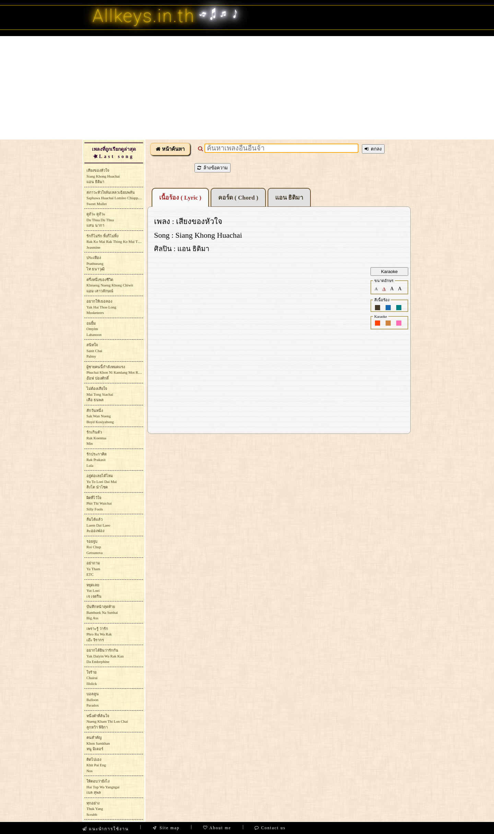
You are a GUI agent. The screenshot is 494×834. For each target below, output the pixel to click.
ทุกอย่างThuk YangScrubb (94, 808)
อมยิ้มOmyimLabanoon (94, 329)
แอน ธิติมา (289, 197)
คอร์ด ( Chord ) (238, 197)
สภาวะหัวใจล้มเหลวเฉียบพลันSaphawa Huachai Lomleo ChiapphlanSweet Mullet (115, 198)
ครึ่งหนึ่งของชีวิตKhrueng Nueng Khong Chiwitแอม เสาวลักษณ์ (109, 285)
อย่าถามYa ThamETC (93, 568)
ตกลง (373, 148)
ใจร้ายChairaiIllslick (91, 678)
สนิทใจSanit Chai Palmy (94, 350)
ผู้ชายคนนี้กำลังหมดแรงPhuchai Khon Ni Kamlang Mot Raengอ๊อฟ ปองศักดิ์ (115, 372)
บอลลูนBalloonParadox (92, 699)
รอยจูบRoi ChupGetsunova (94, 547)
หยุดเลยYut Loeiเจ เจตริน (94, 590)
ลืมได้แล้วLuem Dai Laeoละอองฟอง (98, 525)
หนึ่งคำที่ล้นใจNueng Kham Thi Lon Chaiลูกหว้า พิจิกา (107, 721)
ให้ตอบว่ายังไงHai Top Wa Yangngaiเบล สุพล (102, 786)
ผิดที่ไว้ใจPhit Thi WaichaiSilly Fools (99, 503)
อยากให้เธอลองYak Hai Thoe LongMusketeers (101, 307)
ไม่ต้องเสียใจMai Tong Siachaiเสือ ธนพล (99, 394)
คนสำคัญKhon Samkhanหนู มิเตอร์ (98, 743)
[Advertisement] (247, 88)
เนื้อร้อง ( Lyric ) (180, 197)
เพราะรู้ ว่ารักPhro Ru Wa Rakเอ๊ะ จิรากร (99, 634)
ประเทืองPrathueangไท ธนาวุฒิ (95, 263)
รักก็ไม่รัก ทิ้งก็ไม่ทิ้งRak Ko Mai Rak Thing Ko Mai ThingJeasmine (115, 241)
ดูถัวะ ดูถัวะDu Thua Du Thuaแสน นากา (100, 219)
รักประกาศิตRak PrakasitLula (96, 459)
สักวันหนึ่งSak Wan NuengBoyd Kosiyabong (100, 416)
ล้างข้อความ (212, 167)
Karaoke (389, 271)
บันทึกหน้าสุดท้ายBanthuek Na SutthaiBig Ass (102, 612)
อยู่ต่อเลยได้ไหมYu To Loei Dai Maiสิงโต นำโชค (101, 481)
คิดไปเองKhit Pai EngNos (96, 765)
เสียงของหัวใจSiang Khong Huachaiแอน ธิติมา (103, 176)
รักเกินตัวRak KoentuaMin (96, 438)
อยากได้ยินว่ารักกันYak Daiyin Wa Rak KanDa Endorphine (105, 656)
